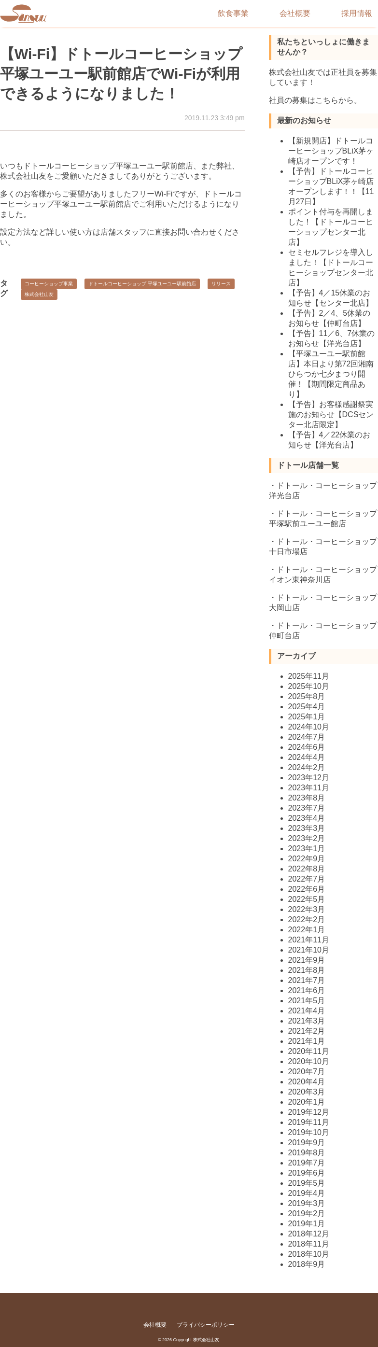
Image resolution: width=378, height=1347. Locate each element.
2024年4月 (306, 757)
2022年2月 (306, 919)
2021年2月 (306, 1031)
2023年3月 (306, 828)
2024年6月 (306, 747)
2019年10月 (308, 1132)
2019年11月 (308, 1122)
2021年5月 (306, 1000)
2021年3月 (306, 1021)
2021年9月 (306, 960)
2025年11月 (308, 676)
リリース (221, 283)
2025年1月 (306, 717)
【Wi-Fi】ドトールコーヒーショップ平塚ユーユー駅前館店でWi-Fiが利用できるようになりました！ (121, 73)
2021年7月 (306, 980)
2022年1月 (306, 930)
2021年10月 (308, 950)
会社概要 (295, 13)
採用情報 (356, 13)
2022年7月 (306, 879)
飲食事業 (233, 13)
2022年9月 (306, 859)
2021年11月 (308, 940)
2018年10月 (308, 1254)
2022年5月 (306, 899)
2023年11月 (308, 788)
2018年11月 (308, 1244)
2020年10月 (308, 1061)
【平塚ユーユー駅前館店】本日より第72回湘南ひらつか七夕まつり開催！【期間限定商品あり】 (331, 374)
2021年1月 (306, 1041)
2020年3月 (306, 1092)
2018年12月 (308, 1234)
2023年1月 (306, 848)
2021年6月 (306, 990)
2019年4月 (306, 1193)
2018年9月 (306, 1264)
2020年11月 (308, 1051)
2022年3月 (306, 909)
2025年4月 (306, 706)
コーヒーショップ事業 (49, 283)
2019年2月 (306, 1213)
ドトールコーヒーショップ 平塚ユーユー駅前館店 (142, 283)
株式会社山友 (39, 294)
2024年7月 (306, 737)
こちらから (334, 100)
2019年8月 (306, 1153)
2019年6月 (306, 1173)
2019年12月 (308, 1112)
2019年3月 (306, 1203)
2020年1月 (306, 1102)
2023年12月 (308, 777)
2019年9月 (306, 1142)
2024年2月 (306, 767)
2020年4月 (306, 1082)
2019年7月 (306, 1163)
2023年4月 (306, 818)
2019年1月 (306, 1224)
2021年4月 (306, 1011)
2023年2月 (306, 838)
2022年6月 (306, 889)
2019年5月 (306, 1183)
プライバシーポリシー (206, 1324)
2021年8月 (306, 970)
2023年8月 (306, 798)
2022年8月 (306, 869)
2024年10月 (308, 727)
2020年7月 (306, 1071)
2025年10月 (308, 686)
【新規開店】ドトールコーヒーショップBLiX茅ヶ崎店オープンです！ (331, 151)
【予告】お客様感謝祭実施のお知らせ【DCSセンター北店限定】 (331, 414)
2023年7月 (306, 808)
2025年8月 (306, 696)
